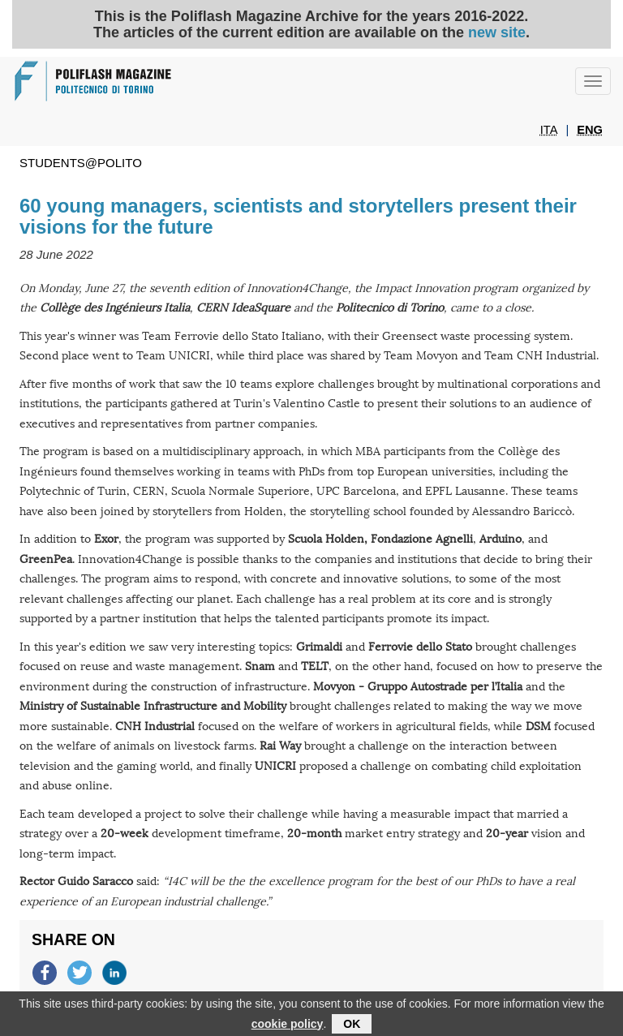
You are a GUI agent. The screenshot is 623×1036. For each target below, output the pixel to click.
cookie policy (287, 1027)
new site (497, 32)
